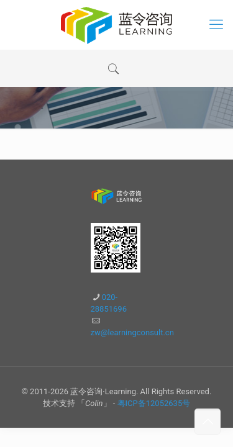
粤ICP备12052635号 (154, 403)
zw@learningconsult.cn (132, 332)
